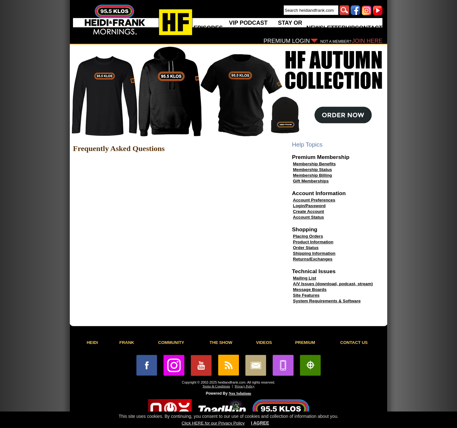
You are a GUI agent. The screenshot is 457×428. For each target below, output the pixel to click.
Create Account (308, 211)
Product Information (313, 242)
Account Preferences (314, 200)
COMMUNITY (171, 342)
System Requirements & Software (327, 301)
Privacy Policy (245, 386)
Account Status (308, 217)
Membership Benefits (314, 163)
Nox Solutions (240, 393)
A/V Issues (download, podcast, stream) (333, 283)
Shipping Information (314, 253)
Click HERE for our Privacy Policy (213, 423)
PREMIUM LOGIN (286, 41)
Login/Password (309, 205)
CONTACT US (354, 342)
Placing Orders (308, 236)
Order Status (306, 247)
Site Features (306, 295)
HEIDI (92, 342)
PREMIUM (305, 342)
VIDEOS (264, 342)
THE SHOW (220, 342)
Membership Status (312, 169)
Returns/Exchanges (312, 259)
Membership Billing (312, 175)
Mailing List (304, 278)
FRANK (126, 342)
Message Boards (310, 289)
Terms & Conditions (216, 386)
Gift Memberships (311, 181)
